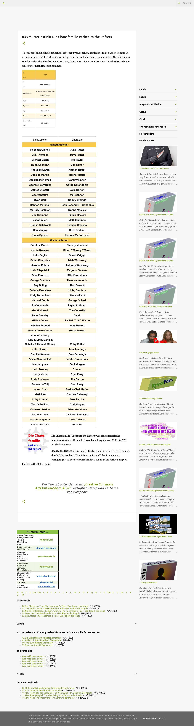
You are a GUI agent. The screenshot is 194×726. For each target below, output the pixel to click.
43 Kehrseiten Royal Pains (150, 399)
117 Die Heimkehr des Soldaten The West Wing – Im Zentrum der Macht (57, 693)
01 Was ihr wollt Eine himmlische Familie (42, 690)
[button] (23, 43)
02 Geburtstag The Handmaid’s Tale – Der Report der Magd (51, 616)
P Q (90, 592)
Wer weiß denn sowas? (33, 656)
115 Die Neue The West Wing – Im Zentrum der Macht (48, 698)
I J (61, 592)
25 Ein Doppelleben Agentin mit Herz (155, 537)
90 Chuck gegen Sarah (149, 353)
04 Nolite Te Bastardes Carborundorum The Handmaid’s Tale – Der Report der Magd (63, 611)
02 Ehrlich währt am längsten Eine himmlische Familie (48, 688)
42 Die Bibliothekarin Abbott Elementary (41, 638)
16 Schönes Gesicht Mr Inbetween (154, 169)
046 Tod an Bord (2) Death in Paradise (156, 261)
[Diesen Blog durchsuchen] (177, 3)
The (109, 592)
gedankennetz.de (46, 556)
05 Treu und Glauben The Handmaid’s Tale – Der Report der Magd (54, 608)
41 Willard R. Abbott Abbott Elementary (41, 640)
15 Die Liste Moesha (148, 583)
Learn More (149, 718)
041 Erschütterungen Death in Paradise (156, 491)
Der (34, 592)
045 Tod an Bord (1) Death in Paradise (156, 215)
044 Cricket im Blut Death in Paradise (155, 307)
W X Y (126, 592)
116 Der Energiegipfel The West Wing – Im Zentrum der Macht (52, 695)
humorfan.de (46, 567)
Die (39, 592)
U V (116, 592)
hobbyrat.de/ (46, 540)
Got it (162, 718)
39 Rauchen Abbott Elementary (37, 645)
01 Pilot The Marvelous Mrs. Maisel (154, 445)
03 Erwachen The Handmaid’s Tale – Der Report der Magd (50, 613)
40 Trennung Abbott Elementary (37, 642)
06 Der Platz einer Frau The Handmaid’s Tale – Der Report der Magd (55, 606)
